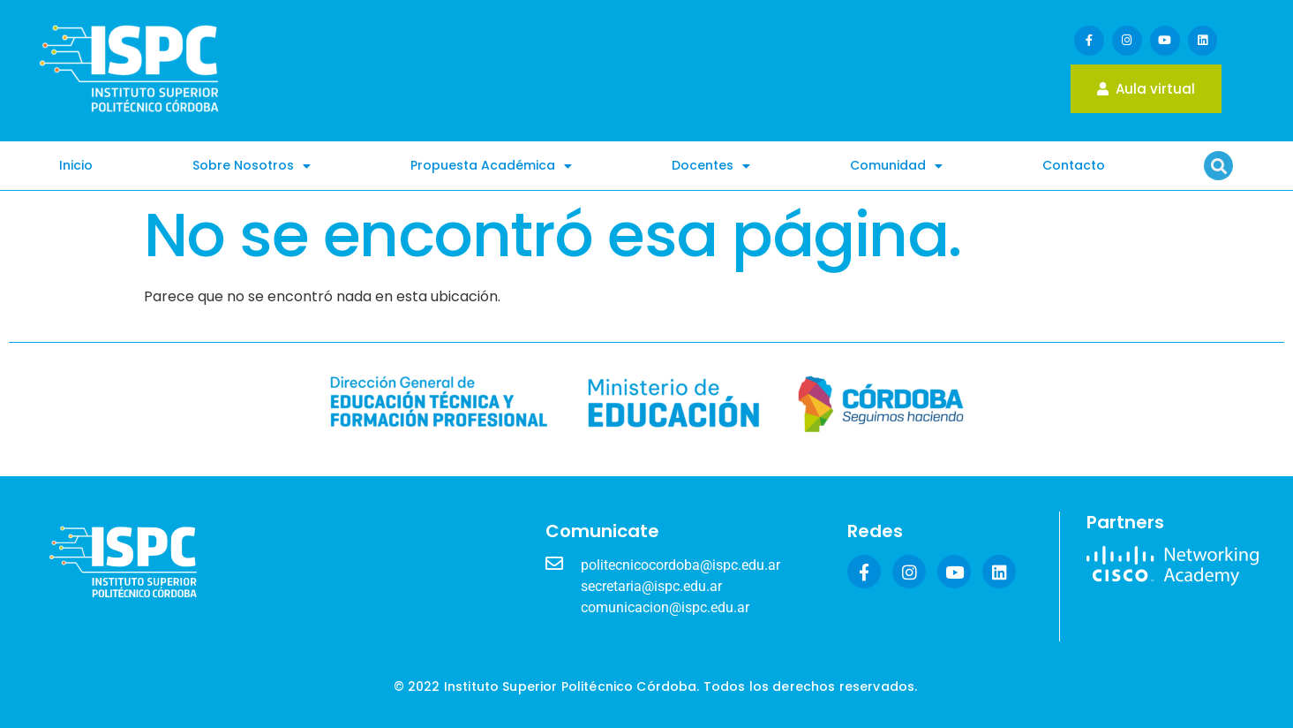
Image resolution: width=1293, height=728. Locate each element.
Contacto (1073, 165)
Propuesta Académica (491, 166)
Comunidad (896, 166)
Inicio (76, 165)
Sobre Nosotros (251, 166)
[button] (1218, 165)
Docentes (711, 166)
